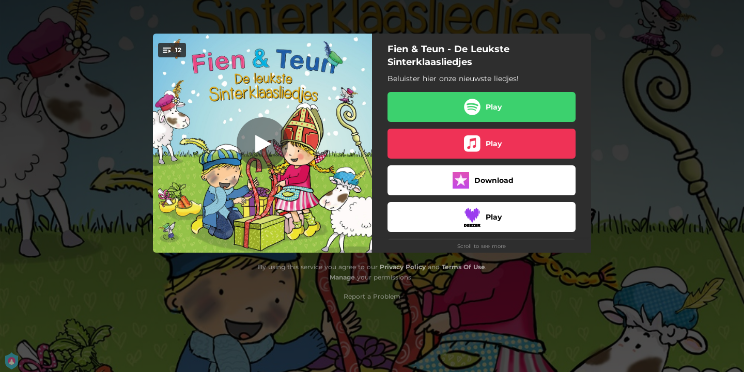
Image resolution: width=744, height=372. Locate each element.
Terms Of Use (463, 267)
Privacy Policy (403, 267)
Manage (342, 277)
